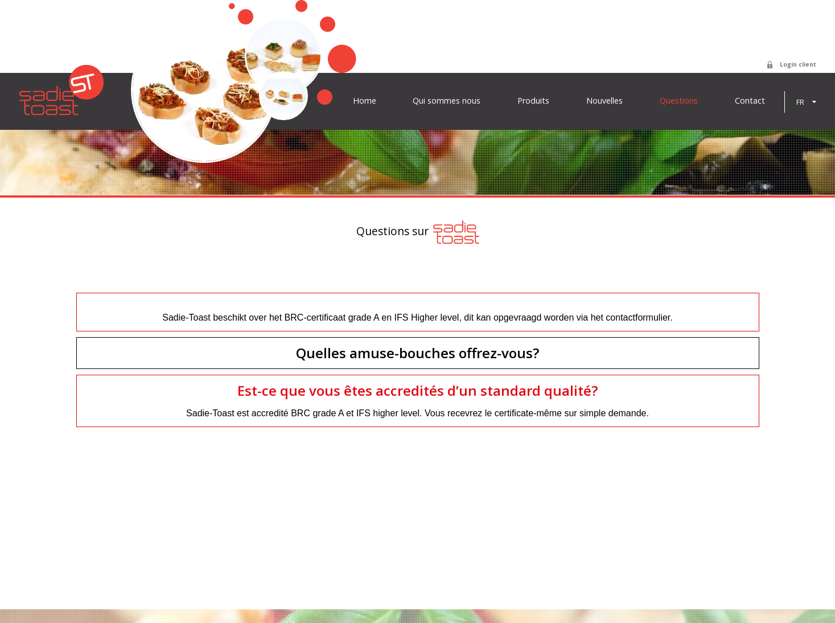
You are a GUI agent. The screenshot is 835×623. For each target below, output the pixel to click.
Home (364, 101)
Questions (679, 101)
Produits (533, 101)
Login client (798, 64)
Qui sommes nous (446, 101)
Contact (750, 101)
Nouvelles (604, 101)
